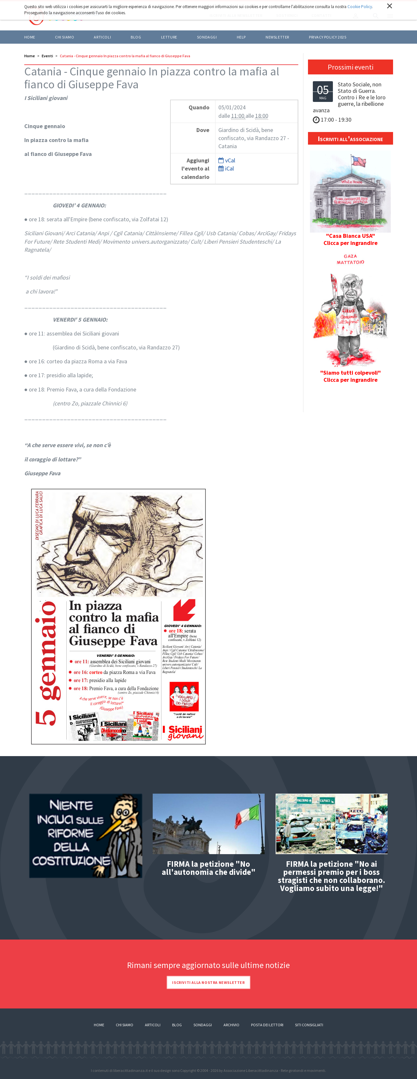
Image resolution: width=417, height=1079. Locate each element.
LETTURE (169, 37)
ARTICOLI (102, 37)
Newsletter (277, 37)
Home (29, 37)
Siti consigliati (309, 1024)
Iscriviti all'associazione (350, 138)
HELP (241, 37)
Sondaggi (207, 37)
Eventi (47, 55)
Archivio (231, 1024)
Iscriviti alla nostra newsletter (208, 982)
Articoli (152, 1024)
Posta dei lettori (267, 1024)
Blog (177, 1024)
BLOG (136, 37)
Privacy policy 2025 (327, 37)
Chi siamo (64, 37)
